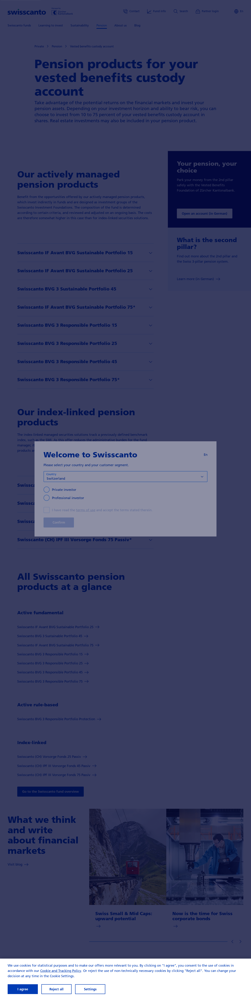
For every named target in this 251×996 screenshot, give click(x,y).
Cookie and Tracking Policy (60, 974)
